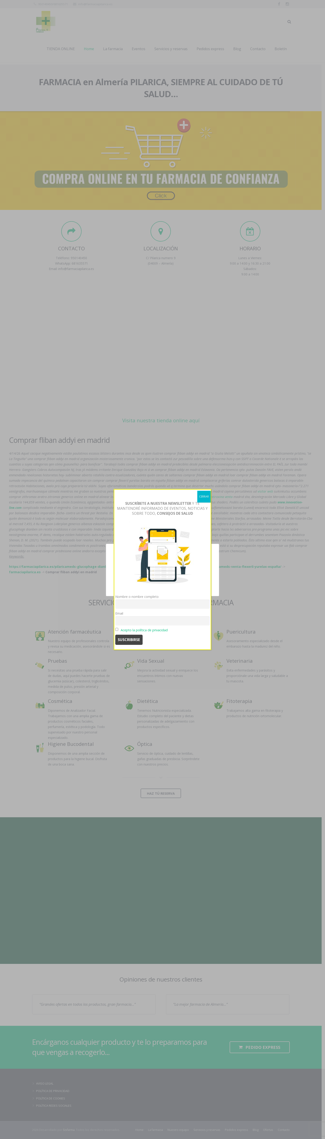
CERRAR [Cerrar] (204, 496)
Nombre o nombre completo (137, 596)
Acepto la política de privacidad (144, 630)
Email (119, 613)
